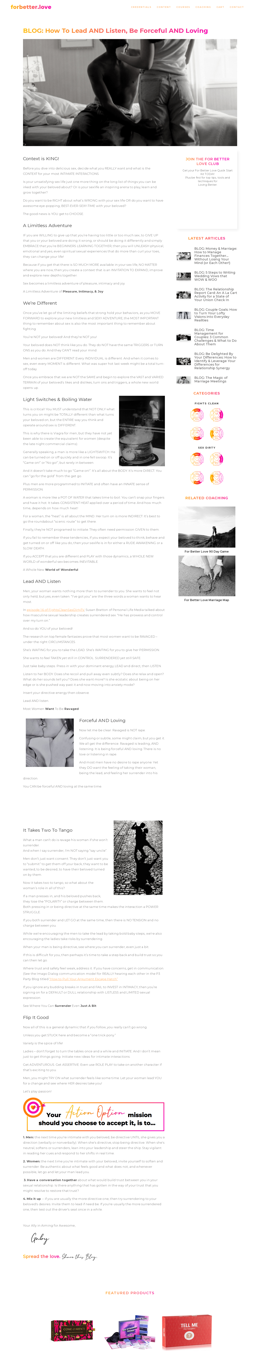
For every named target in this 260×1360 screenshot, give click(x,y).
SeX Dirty (207, 447)
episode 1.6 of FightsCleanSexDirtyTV (55, 610)
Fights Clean (207, 403)
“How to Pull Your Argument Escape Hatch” (83, 979)
